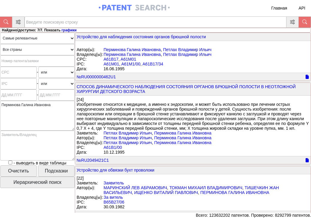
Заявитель (114, 183)
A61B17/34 (152, 64)
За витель (113, 197)
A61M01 (128, 59)
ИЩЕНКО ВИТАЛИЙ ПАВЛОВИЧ (166, 192)
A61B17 (111, 59)
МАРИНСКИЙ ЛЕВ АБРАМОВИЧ (135, 187)
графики (69, 30)
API (301, 8)
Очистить (18, 170)
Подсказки (56, 170)
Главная (279, 8)
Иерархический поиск (37, 182)
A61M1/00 (130, 64)
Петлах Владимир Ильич (187, 49)
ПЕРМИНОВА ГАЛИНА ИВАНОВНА (234, 192)
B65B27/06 (114, 202)
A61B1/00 (113, 147)
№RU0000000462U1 (96, 76)
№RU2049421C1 (93, 160)
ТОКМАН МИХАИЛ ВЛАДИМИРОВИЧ (205, 187)
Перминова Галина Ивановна (132, 49)
